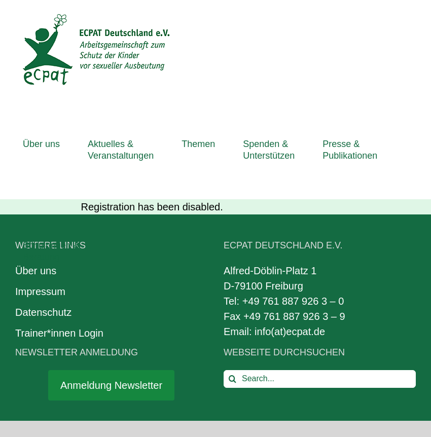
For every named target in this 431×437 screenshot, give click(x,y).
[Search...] (320, 379)
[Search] (232, 379)
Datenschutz (43, 312)
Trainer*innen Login (59, 333)
